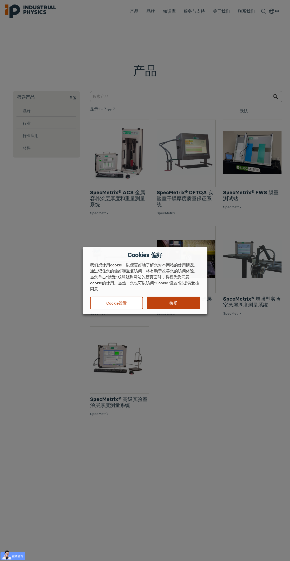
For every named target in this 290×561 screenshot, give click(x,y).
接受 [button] (173, 302)
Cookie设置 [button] (116, 303)
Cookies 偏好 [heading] (145, 255)
